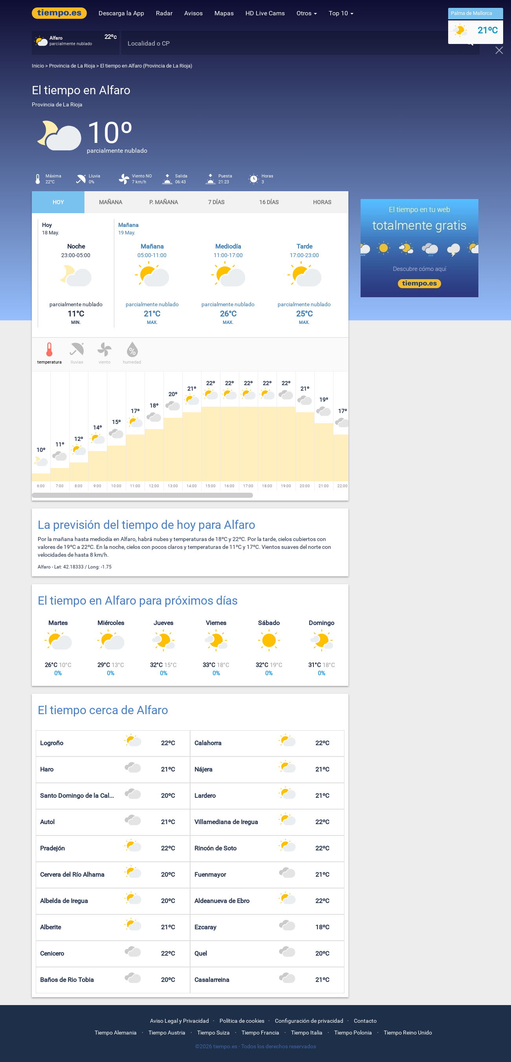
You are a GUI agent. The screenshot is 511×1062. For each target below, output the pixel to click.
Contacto (365, 1021)
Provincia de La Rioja (72, 66)
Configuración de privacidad (309, 1021)
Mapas (224, 13)
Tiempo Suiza (213, 1032)
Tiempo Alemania (116, 1032)
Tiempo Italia (306, 1032)
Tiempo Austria (166, 1032)
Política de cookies (242, 1021)
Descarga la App (121, 13)
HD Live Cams (265, 13)
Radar (164, 13)
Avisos (193, 13)
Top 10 (341, 13)
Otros (307, 13)
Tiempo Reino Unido (408, 1032)
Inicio (38, 66)
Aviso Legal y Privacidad (179, 1021)
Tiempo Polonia (353, 1032)
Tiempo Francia (260, 1032)
